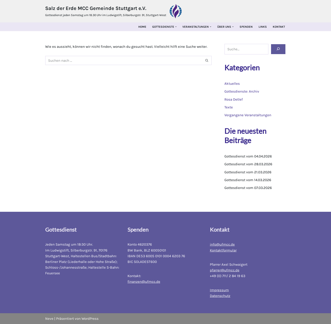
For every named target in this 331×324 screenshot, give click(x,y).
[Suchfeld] (123, 60)
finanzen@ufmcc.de (144, 282)
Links (263, 26)
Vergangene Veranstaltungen (247, 115)
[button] (176, 26)
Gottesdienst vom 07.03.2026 (248, 188)
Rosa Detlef (233, 99)
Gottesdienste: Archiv (241, 91)
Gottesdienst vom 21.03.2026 (247, 172)
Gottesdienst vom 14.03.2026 (247, 180)
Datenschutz (220, 296)
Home (142, 26)
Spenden (246, 26)
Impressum (219, 290)
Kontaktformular (223, 250)
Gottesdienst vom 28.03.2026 (248, 164)
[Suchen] (278, 49)
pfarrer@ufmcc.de (224, 270)
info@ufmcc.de (222, 244)
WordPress (90, 318)
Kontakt (279, 26)
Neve (49, 318)
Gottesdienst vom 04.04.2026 (248, 156)
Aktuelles (232, 83)
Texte (228, 107)
